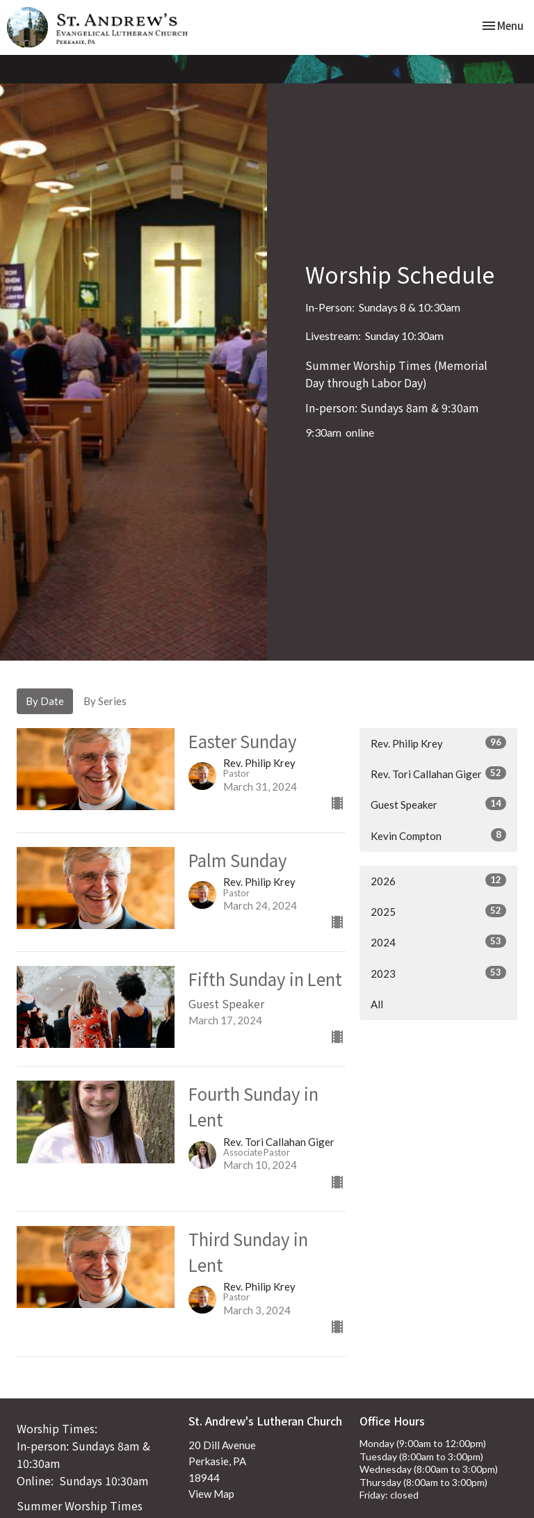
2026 (438, 880)
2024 (438, 941)
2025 (438, 911)
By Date (45, 701)
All (377, 1004)
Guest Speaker (438, 804)
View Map (211, 1493)
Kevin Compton (438, 835)
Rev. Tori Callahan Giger (438, 773)
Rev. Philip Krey (438, 743)
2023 (438, 973)
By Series (105, 701)
